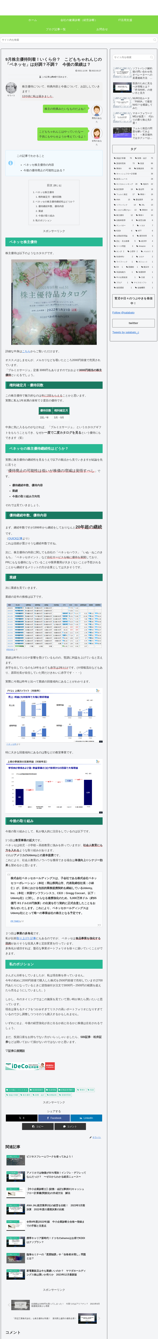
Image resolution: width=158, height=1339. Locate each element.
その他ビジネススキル (16, 1092)
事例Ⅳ (81, 1092)
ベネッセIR (11, 746)
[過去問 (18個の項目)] (144, 189)
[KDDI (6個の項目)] (123, 231)
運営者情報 (113, 1325)
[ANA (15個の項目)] (122, 199)
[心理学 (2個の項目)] (132, 251)
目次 (49, 185)
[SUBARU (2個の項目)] (123, 257)
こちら (26, 353)
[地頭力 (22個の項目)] (146, 184)
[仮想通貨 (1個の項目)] (123, 287)
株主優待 (25, 1097)
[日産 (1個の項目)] (145, 277)
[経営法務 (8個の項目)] (144, 220)
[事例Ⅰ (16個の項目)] (145, 194)
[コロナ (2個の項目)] (144, 257)
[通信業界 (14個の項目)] (143, 199)
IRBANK (10, 652)
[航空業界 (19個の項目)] (123, 189)
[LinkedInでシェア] (86, 1120)
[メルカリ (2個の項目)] (147, 251)
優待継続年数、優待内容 (50, 207)
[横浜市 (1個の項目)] (147, 267)
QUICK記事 (15, 540)
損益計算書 (12, 1097)
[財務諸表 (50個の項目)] (143, 168)
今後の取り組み (46, 217)
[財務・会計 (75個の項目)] (144, 158)
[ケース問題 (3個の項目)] (123, 246)
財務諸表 (52, 1097)
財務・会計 (38, 1097)
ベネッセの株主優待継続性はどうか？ (55, 202)
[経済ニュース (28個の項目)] (133, 179)
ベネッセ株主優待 (44, 192)
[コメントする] (70, 1128)
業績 (39, 212)
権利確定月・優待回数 (49, 197)
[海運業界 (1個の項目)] (144, 272)
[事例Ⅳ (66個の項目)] (122, 168)
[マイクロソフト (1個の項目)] (142, 282)
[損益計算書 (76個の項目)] (123, 158)
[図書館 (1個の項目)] (132, 267)
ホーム (101, 1325)
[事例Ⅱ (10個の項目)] (144, 215)
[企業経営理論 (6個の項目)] (124, 236)
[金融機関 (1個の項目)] (144, 287)
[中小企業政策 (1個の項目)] (125, 277)
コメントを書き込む (54, 1296)
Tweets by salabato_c (125, 332)
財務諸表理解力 (66, 1092)
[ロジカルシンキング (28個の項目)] (126, 184)
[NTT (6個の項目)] (144, 231)
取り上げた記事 (26, 940)
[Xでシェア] (21, 1120)
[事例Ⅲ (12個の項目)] (146, 210)
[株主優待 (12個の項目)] (123, 215)
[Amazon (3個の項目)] (144, 246)
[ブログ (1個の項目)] (121, 282)
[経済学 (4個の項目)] (145, 241)
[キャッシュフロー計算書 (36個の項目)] (133, 174)
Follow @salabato (123, 312)
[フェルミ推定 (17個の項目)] (124, 194)
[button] (155, 40)
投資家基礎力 (37, 1092)
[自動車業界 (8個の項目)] (123, 220)
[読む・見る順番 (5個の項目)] (125, 241)
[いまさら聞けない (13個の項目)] (125, 210)
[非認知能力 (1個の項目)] (123, 272)
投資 (91, 1092)
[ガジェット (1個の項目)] (144, 262)
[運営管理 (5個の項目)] (145, 236)
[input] (79, 40)
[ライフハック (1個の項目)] (123, 262)
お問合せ (150, 1325)
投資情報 (51, 1092)
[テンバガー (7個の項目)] (124, 225)
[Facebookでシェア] (54, 1120)
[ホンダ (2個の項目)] (119, 251)
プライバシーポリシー (132, 1325)
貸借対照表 (65, 1097)
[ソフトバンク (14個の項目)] (125, 205)
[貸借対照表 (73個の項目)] (124, 163)
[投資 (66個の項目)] (145, 163)
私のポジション (43, 222)
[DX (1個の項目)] (118, 267)
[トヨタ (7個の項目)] (145, 225)
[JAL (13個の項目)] (146, 205)
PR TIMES (15, 923)
